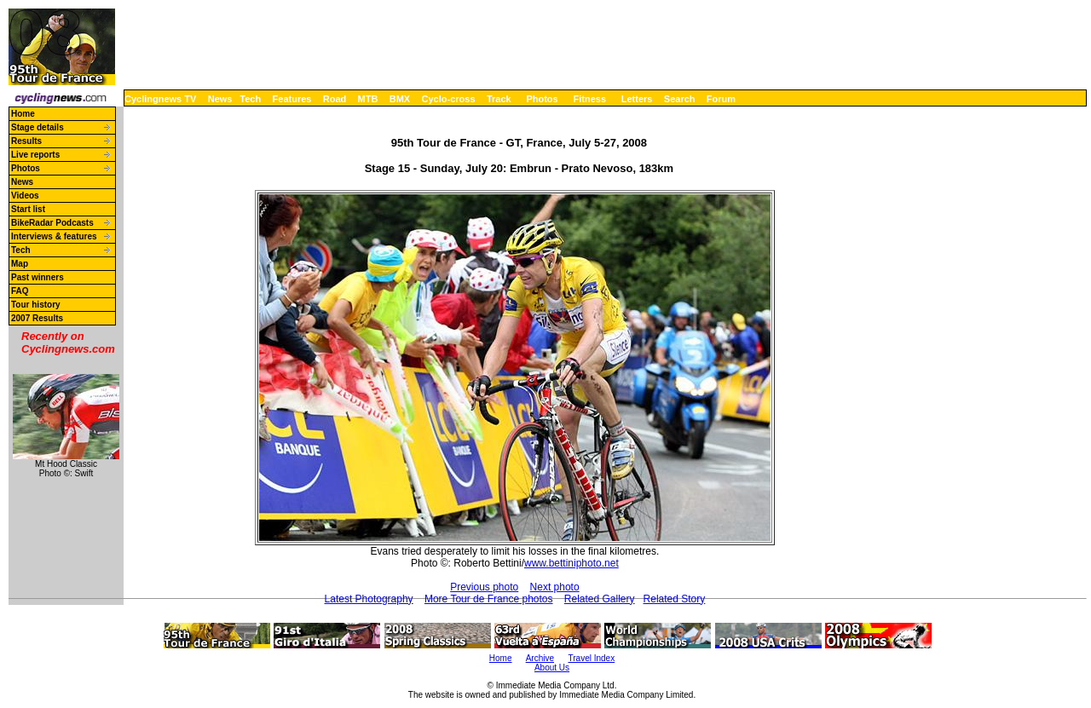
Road (335, 99)
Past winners (37, 277)
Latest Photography (369, 599)
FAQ (20, 291)
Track (499, 99)
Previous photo (484, 587)
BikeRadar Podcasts (52, 222)
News (220, 99)
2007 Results (37, 318)
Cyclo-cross (449, 99)
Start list (28, 209)
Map (19, 263)
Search (680, 99)
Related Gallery (599, 599)
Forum (721, 99)
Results (26, 141)
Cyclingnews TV (160, 99)
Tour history (36, 304)
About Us (551, 667)
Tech (250, 99)
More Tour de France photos (488, 599)
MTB (368, 99)
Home (23, 113)
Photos (541, 99)
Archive (540, 658)
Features (292, 99)
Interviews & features (54, 236)
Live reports (35, 154)
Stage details (37, 127)
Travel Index (592, 658)
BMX (400, 99)
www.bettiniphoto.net (571, 563)
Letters (637, 99)
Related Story (675, 599)
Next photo (555, 587)
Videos (25, 195)
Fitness (589, 99)
